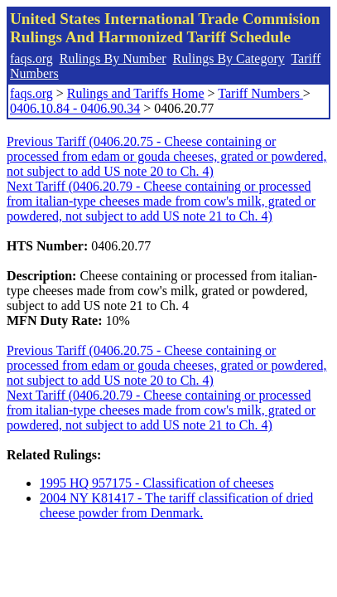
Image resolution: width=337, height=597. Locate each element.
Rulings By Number (113, 58)
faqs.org (31, 58)
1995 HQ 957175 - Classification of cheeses (157, 483)
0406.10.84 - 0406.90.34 (75, 108)
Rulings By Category (229, 58)
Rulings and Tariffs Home (136, 93)
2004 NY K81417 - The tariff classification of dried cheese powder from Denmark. (176, 505)
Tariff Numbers (260, 93)
